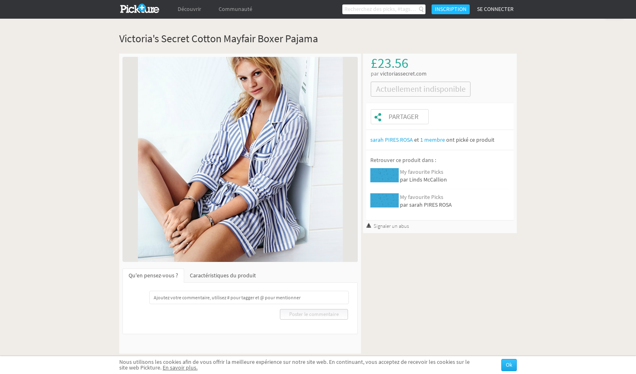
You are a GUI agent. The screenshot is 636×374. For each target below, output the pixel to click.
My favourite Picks (421, 172)
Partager (404, 116)
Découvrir (189, 9)
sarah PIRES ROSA (391, 140)
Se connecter (495, 9)
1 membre (432, 140)
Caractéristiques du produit (223, 275)
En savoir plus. (180, 368)
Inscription (450, 9)
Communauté (235, 9)
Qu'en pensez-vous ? (153, 275)
